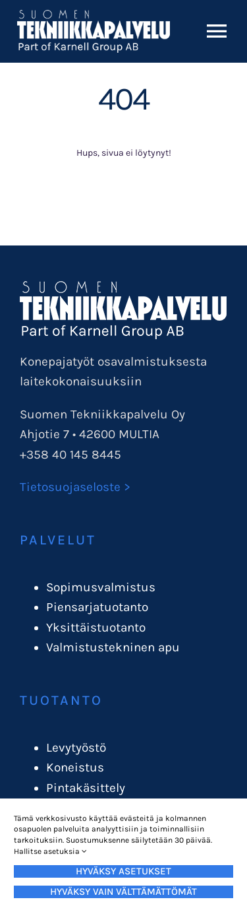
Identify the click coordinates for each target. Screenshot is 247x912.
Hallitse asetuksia (50, 851)
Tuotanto (61, 700)
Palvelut (58, 540)
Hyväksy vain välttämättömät (123, 891)
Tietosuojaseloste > (75, 487)
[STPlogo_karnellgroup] (123, 287)
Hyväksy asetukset (123, 871)
